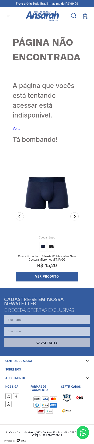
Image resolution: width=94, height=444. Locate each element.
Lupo (52, 237)
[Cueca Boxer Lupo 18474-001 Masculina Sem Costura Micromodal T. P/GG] (47, 217)
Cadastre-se (47, 343)
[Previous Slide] (19, 216)
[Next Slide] (74, 216)
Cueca (43, 237)
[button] (9, 16)
